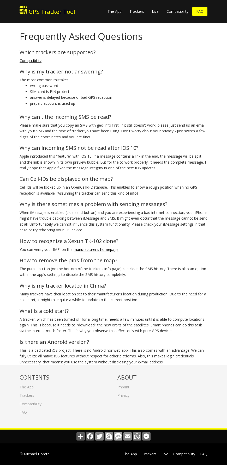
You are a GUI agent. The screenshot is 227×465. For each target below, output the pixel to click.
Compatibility (177, 11)
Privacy (123, 394)
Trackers (136, 11)
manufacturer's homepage (96, 249)
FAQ (200, 11)
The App (114, 11)
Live (155, 11)
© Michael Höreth (35, 453)
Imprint (123, 385)
